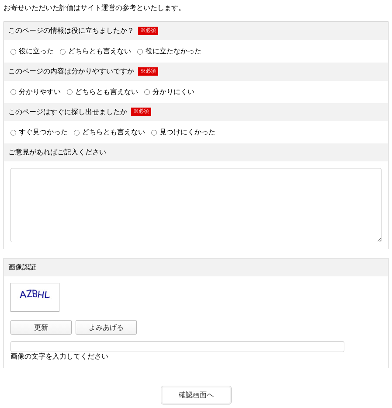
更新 (41, 327)
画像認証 (22, 267)
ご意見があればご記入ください (57, 152)
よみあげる (106, 327)
